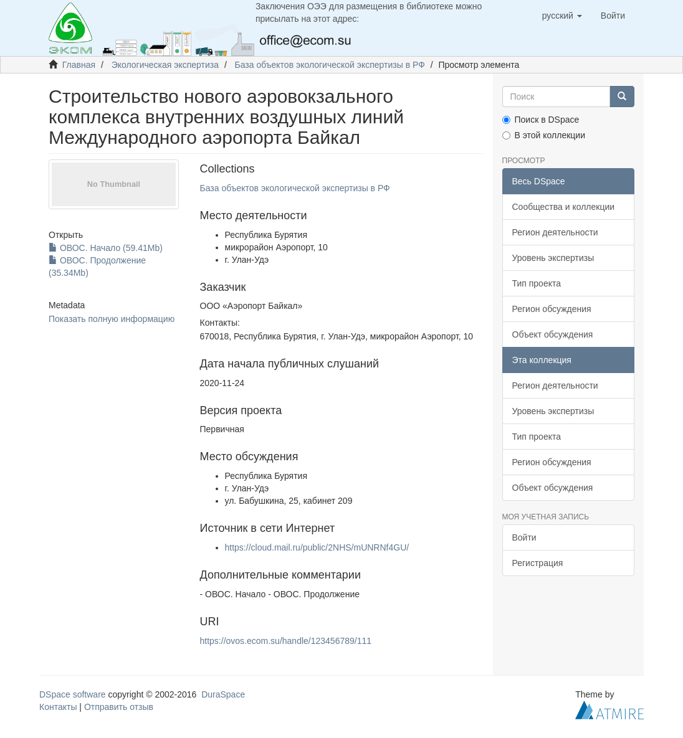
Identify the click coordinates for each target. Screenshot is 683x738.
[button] (562, 15)
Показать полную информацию (111, 319)
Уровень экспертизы (553, 258)
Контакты (58, 707)
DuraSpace (223, 694)
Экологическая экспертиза (165, 65)
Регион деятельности (555, 232)
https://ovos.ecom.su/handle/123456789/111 (286, 641)
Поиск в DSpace (541, 120)
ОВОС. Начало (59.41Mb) (106, 248)
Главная (78, 65)
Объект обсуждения (552, 334)
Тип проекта (536, 283)
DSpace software (72, 694)
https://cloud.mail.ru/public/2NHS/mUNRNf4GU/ (317, 547)
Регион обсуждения (551, 309)
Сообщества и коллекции (563, 207)
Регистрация (537, 563)
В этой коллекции (543, 135)
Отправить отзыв (118, 707)
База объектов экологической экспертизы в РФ (330, 65)
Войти (524, 537)
